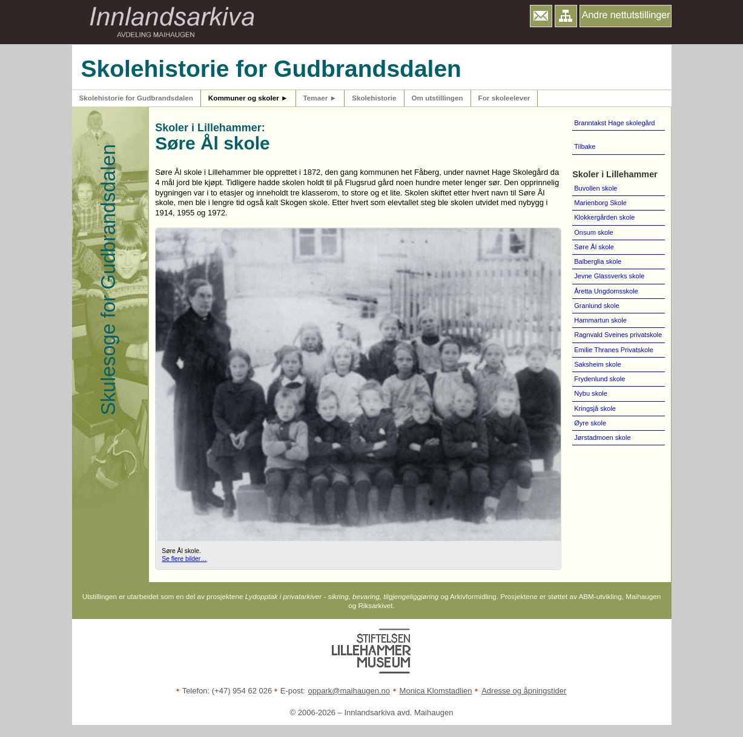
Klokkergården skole (604, 217)
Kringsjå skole (595, 408)
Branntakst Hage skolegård (614, 122)
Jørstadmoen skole (602, 437)
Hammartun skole (600, 320)
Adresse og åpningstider (523, 690)
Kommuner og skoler (248, 98)
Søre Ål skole (594, 247)
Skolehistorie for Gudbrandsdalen (136, 98)
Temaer (320, 98)
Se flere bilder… (184, 558)
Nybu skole (590, 393)
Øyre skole (590, 423)
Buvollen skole (595, 188)
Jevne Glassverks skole (609, 276)
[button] (541, 16)
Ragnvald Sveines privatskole (618, 334)
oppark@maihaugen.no (349, 690)
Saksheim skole (597, 364)
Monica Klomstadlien (436, 690)
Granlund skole (596, 305)
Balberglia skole (597, 261)
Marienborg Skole (600, 202)
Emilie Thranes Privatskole (613, 349)
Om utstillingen (437, 98)
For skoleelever (504, 98)
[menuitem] (618, 147)
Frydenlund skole (599, 378)
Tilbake (584, 146)
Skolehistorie (374, 98)
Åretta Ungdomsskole (606, 291)
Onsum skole (593, 232)
